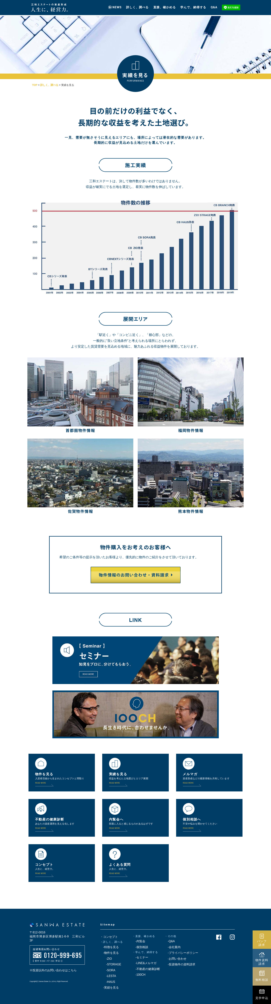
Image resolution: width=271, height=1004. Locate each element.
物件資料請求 (261, 961)
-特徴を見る (109, 947)
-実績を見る (109, 987)
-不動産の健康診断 (146, 969)
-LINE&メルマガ (145, 963)
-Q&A (170, 941)
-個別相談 (140, 947)
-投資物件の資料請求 (180, 964)
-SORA (107, 970)
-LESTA (108, 976)
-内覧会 (139, 941)
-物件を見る (109, 952)
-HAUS (107, 981)
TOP (35, 84)
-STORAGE (110, 964)
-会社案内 (172, 947)
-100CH (139, 974)
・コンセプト (109, 936)
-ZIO (106, 958)
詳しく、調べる (49, 84)
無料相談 (261, 979)
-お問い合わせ (175, 958)
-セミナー (140, 957)
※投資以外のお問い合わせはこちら (53, 970)
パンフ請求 (262, 942)
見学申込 (261, 998)
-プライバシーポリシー (181, 952)
